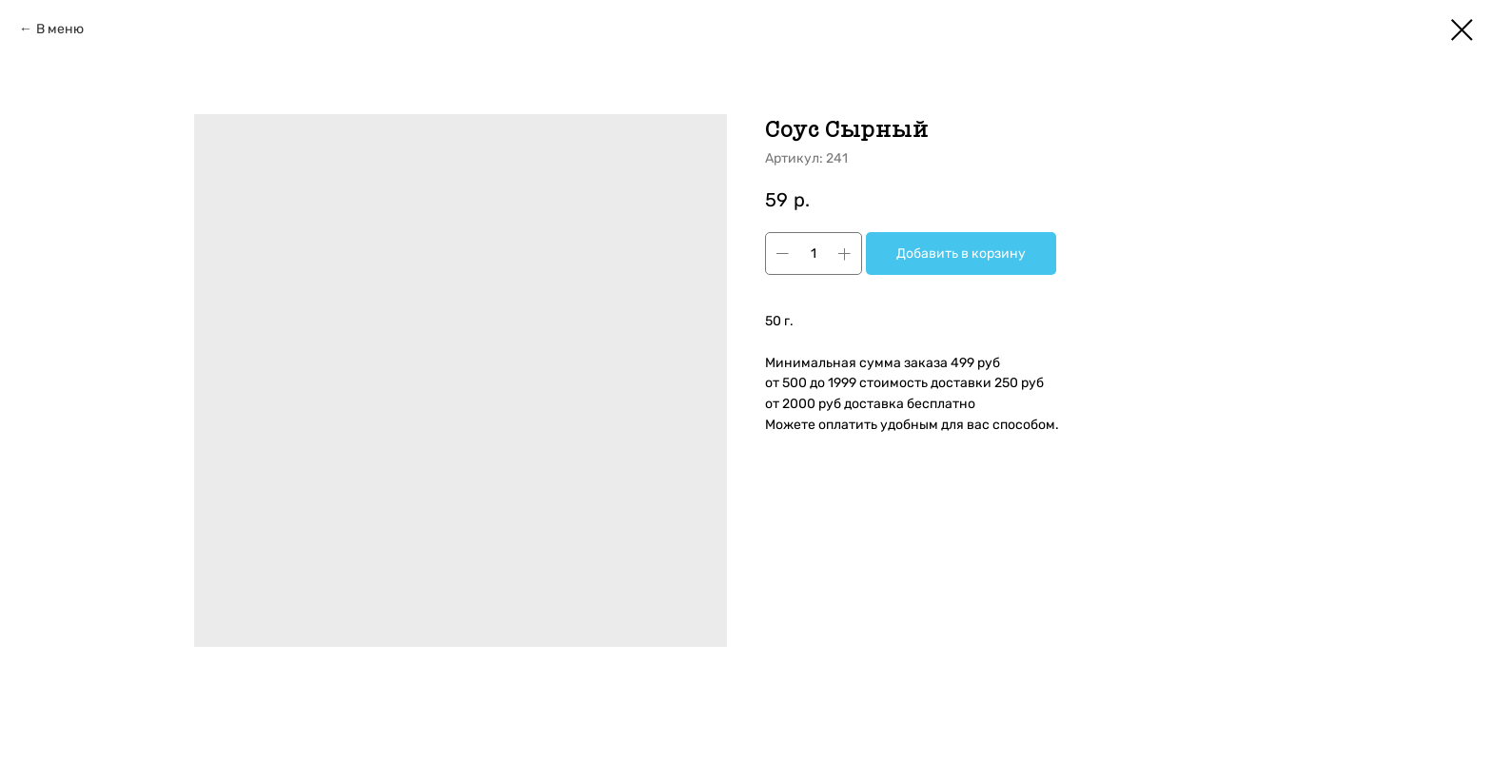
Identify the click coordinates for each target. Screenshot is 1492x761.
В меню (60, 29)
